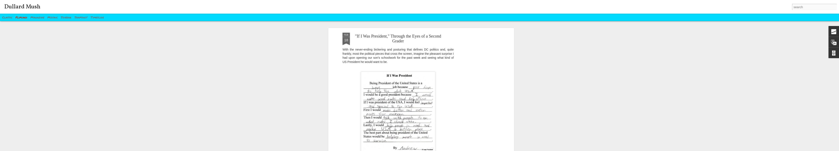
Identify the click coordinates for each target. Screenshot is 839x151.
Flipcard (21, 17)
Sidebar (66, 17)
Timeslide (97, 17)
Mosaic (52, 17)
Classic (7, 17)
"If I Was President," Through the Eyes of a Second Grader (398, 38)
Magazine (37, 17)
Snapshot (80, 17)
